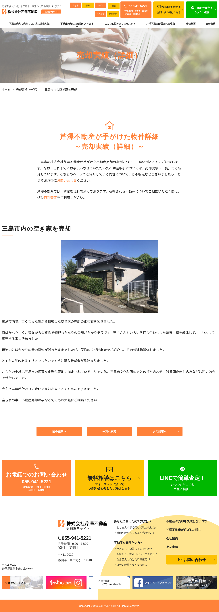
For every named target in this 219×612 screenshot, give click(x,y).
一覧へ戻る (109, 431)
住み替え (101, 14)
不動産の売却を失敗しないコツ (186, 521)
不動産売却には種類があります (77, 23)
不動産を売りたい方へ (128, 542)
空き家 (76, 5)
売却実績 (210, 23)
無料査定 (50, 197)
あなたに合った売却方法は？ (133, 521)
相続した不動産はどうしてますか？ (137, 554)
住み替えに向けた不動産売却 (133, 559)
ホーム (6, 89)
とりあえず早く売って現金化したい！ (138, 527)
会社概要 (191, 23)
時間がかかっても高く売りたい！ (136, 532)
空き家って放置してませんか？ (134, 548)
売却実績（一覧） (28, 89)
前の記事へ (59, 431)
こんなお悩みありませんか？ (120, 23)
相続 (114, 6)
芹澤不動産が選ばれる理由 (160, 23)
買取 (88, 5)
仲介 (101, 5)
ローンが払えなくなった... (132, 564)
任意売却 (113, 14)
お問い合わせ (67, 180)
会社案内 (172, 538)
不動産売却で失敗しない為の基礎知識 (29, 23)
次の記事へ (159, 431)
